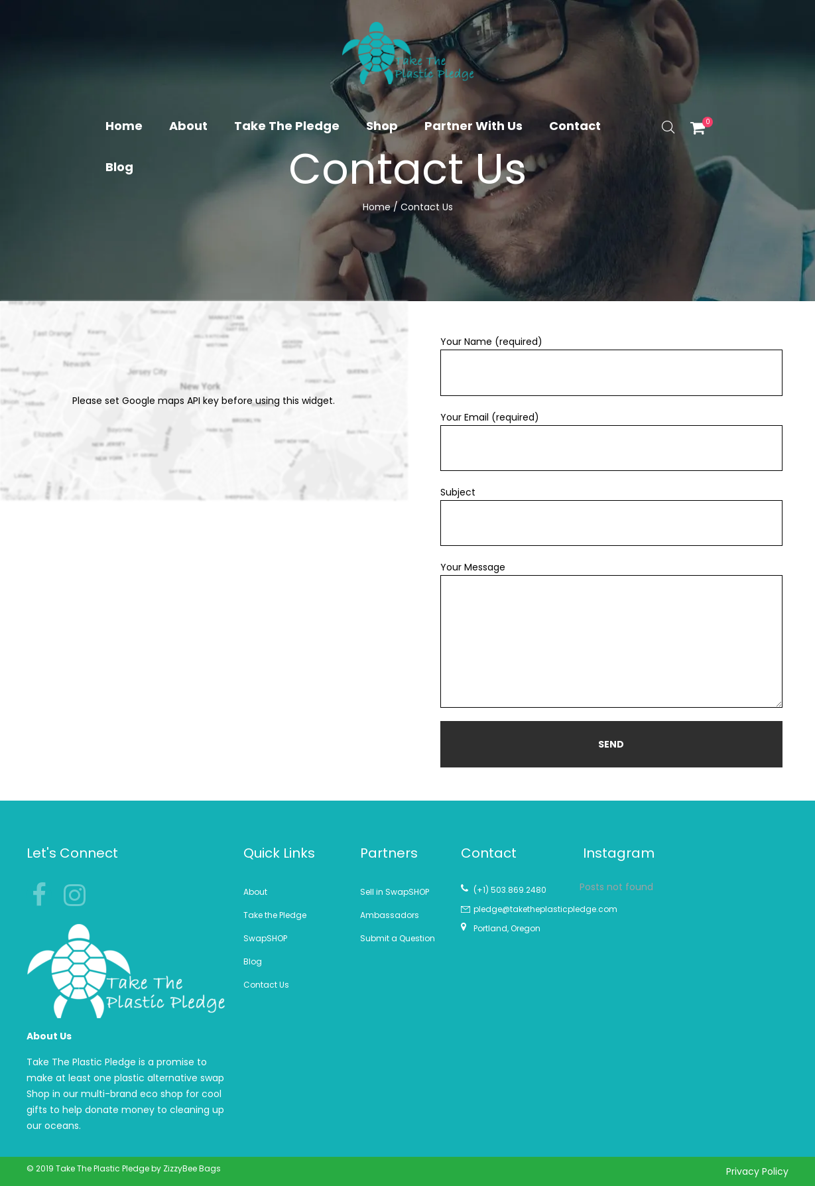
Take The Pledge (287, 125)
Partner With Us (473, 125)
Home (124, 125)
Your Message (611, 634)
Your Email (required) (611, 441)
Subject (611, 516)
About (188, 125)
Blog (119, 167)
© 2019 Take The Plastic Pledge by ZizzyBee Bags (124, 1168)
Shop (382, 125)
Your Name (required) (611, 365)
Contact (575, 125)
